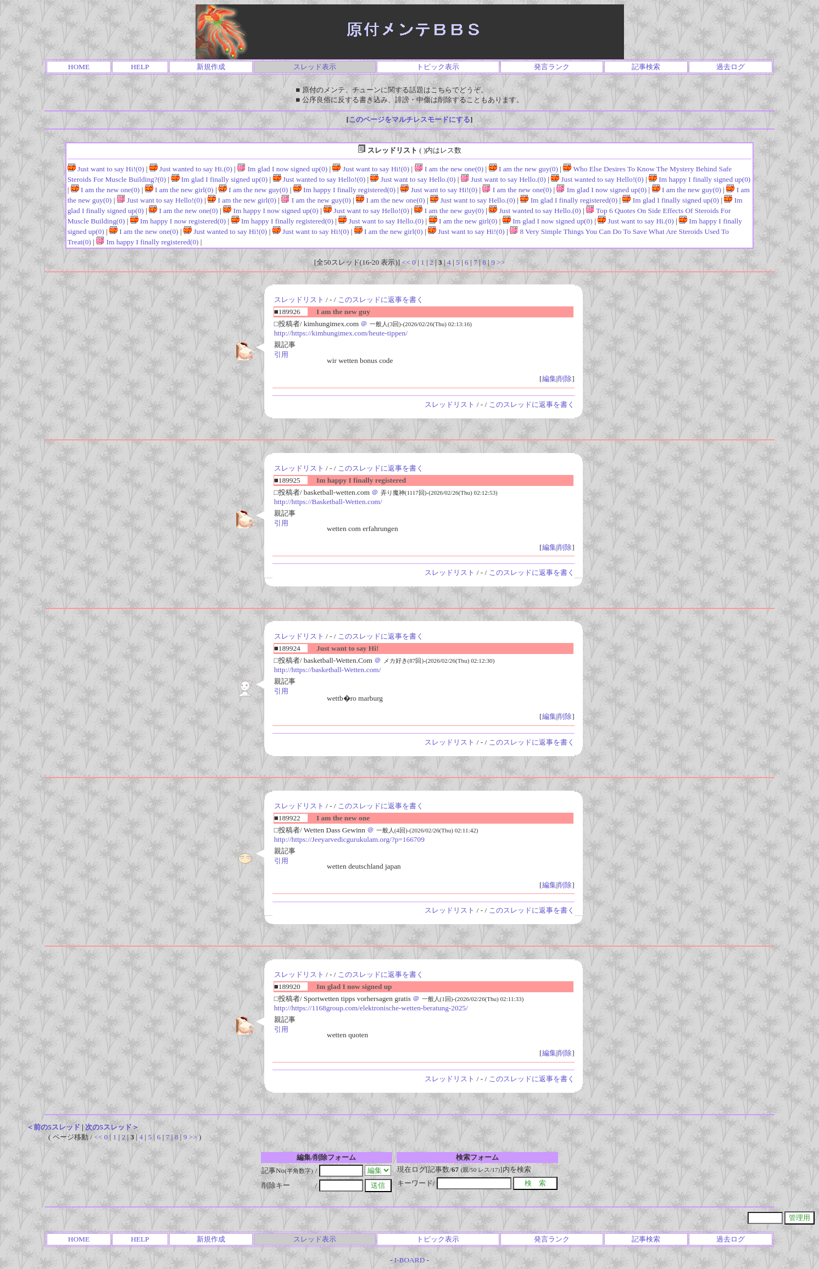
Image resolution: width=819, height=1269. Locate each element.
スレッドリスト (299, 299)
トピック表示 (437, 67)
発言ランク (552, 67)
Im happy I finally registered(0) (344, 190)
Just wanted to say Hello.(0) (535, 210)
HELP (140, 67)
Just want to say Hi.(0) (636, 221)
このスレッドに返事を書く (381, 299)
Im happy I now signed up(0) (270, 210)
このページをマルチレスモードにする (409, 119)
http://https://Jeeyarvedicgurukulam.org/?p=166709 (349, 839)
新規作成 (211, 67)
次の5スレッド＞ (112, 1127)
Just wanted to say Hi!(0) (225, 231)
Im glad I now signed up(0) (282, 169)
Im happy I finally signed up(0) (699, 179)
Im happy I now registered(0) (178, 221)
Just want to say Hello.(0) (412, 179)
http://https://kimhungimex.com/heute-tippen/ (341, 333)
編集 (549, 378)
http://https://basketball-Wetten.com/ (327, 670)
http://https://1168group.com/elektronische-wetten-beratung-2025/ (371, 1008)
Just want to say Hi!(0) (106, 169)
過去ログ (730, 67)
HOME (79, 67)
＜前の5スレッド (53, 1127)
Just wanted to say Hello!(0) (319, 179)
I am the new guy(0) (523, 169)
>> (501, 262)
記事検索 (646, 67)
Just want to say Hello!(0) (160, 200)
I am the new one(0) (449, 169)
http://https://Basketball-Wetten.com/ (328, 501)
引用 (281, 354)
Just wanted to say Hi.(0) (190, 169)
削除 (565, 378)
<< (406, 262)
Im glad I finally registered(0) (568, 200)
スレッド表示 (314, 67)
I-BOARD (409, 1260)
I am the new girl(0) (179, 190)
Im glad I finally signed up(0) (219, 179)
